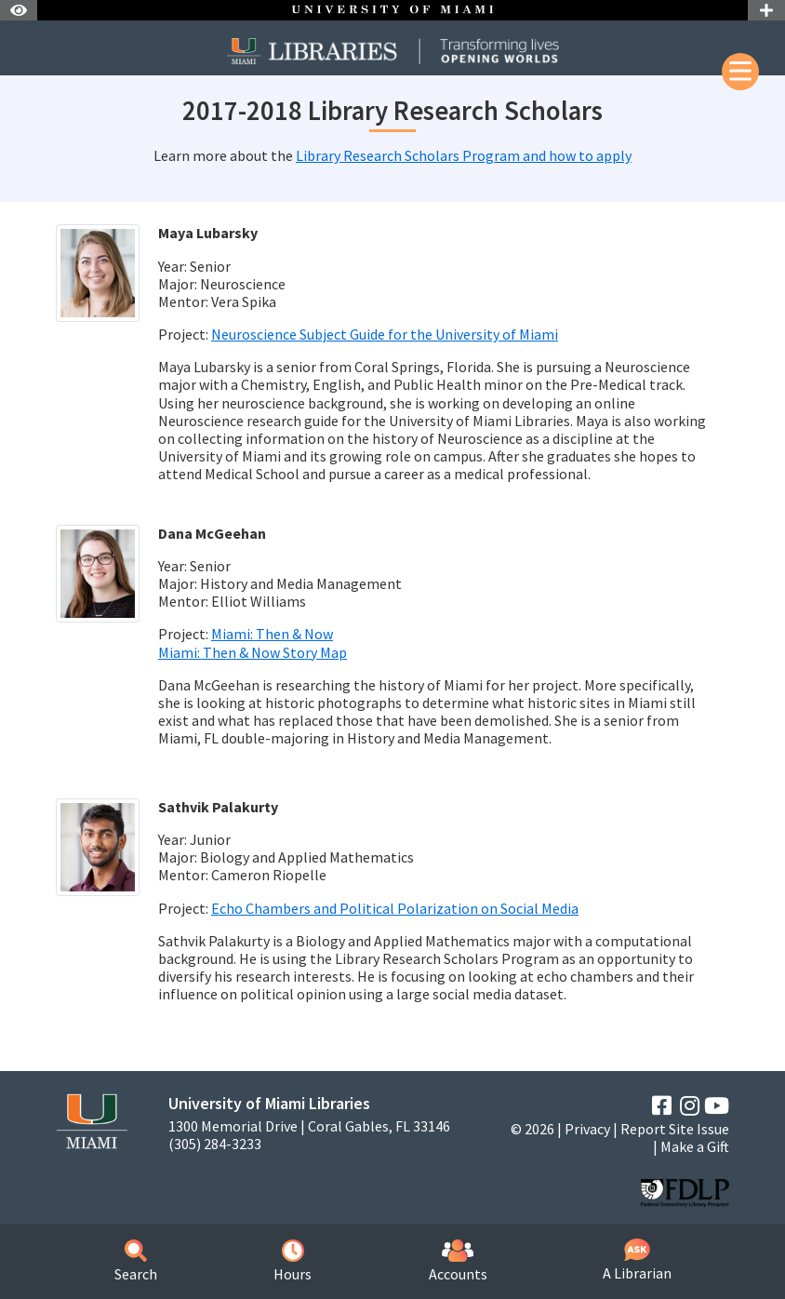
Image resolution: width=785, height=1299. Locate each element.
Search (135, 1261)
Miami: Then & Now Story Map (252, 652)
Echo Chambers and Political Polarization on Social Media (395, 908)
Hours (292, 1261)
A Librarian (637, 1260)
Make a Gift (694, 1146)
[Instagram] (689, 1105)
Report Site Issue (674, 1128)
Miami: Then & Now (272, 633)
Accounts (458, 1261)
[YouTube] (716, 1105)
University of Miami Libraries (269, 1103)
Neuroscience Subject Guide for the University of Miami (384, 334)
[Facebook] (662, 1105)
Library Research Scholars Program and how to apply (464, 155)
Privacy (587, 1128)
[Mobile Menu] (740, 71)
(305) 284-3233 (214, 1144)
